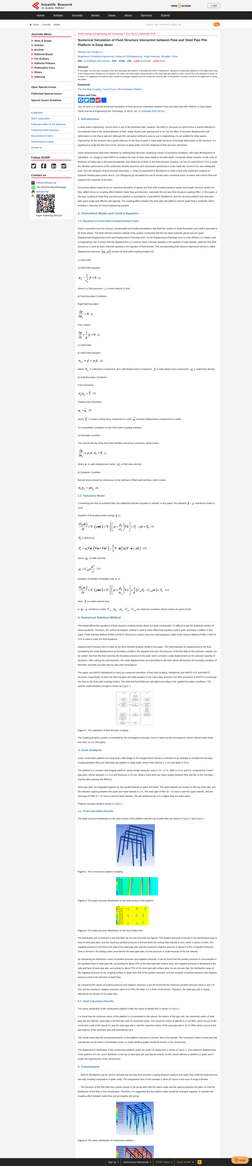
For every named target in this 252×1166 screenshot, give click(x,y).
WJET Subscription (40, 118)
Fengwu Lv (97, 52)
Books (95, 15)
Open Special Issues (43, 87)
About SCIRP (184, 1162)
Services (146, 15)
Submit (165, 15)
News (112, 15)
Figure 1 (126, 686)
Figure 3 (187, 818)
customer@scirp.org (46, 182)
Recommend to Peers (42, 136)
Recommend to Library (42, 141)
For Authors (41, 58)
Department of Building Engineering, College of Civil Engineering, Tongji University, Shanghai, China (128, 56)
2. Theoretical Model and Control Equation (108, 213)
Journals (77, 15)
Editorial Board (43, 54)
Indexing (39, 76)
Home (41, 15)
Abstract (83, 67)
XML (129, 61)
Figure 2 (119, 804)
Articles (58, 15)
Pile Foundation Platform (129, 89)
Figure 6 (182, 1050)
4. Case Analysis (90, 750)
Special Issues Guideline (46, 100)
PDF (114, 61)
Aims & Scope (42, 40)
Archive (38, 49)
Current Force (109, 89)
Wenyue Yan (84, 52)
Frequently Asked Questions (45, 130)
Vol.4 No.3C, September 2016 (141, 33)
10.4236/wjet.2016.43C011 (96, 61)
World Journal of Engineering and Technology (100, 33)
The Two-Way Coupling (89, 89)
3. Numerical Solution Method (99, 617)
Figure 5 (175, 1008)
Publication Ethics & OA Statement (48, 124)
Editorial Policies (44, 63)
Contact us (36, 147)
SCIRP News (163, 1162)
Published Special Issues (46, 93)
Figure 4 (200, 818)
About (128, 15)
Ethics (37, 72)
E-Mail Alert (37, 112)
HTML (122, 61)
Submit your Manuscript (136, 1162)
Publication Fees (44, 67)
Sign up (112, 1162)
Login (213, 5)
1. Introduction (88, 119)
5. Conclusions (88, 1066)
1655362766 (42, 191)
